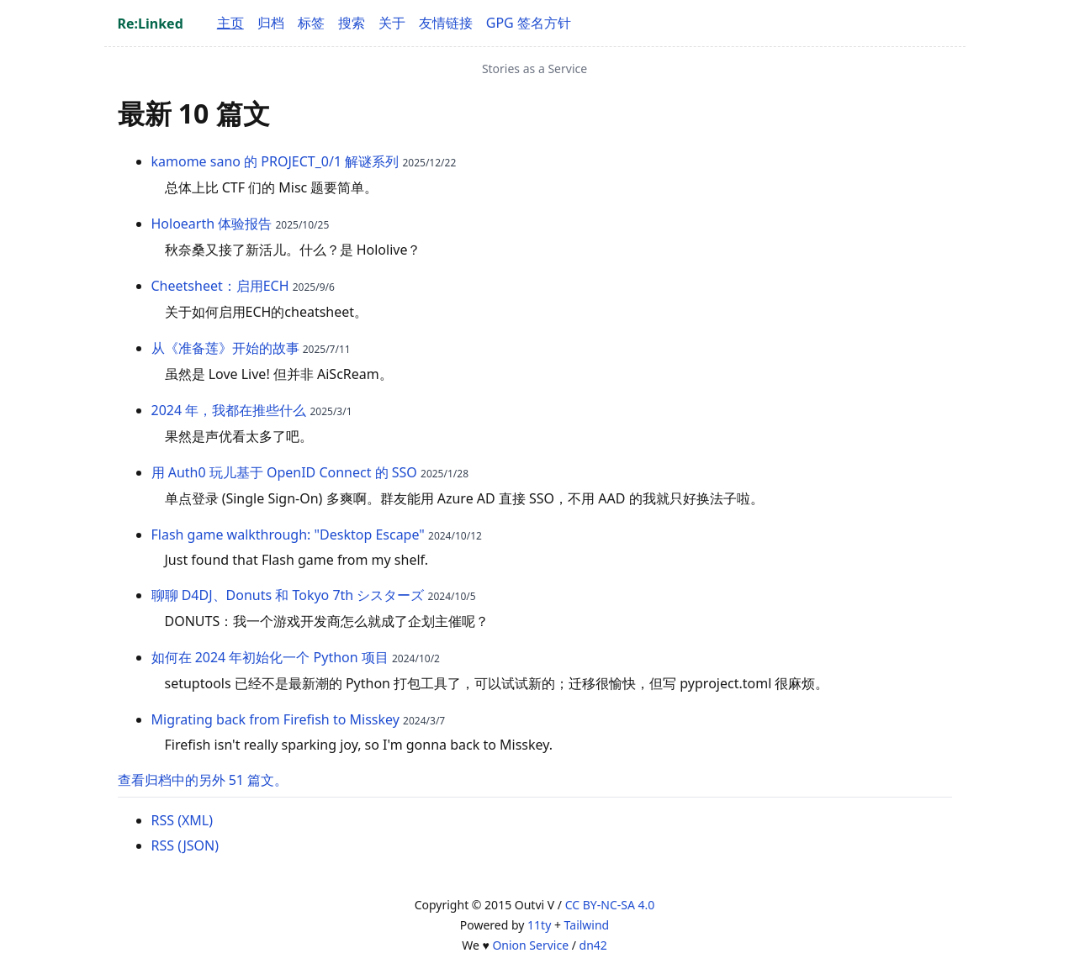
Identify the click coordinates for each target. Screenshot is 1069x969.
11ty (539, 925)
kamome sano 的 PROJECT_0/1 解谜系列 (275, 161)
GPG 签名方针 (528, 22)
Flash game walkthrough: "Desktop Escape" (288, 534)
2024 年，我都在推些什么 (229, 410)
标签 (311, 22)
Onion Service (530, 945)
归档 (270, 22)
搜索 (351, 22)
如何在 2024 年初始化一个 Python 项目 (270, 657)
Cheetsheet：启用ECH (220, 285)
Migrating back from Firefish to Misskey (275, 719)
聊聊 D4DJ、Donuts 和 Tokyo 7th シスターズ (288, 595)
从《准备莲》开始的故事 (225, 348)
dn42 (593, 945)
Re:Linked (150, 23)
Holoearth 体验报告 (212, 223)
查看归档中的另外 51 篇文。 (203, 780)
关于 (391, 22)
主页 (230, 22)
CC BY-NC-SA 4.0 (610, 905)
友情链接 (446, 22)
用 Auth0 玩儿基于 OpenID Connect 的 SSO (284, 472)
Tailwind (587, 925)
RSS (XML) (182, 820)
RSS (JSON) (185, 845)
